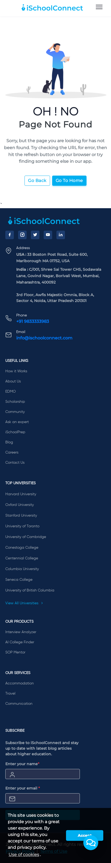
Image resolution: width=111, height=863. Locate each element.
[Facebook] (9, 235)
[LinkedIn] (60, 235)
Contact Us (14, 463)
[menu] (99, 7)
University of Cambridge (25, 537)
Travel (10, 693)
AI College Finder (19, 642)
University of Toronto (22, 526)
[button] (90, 842)
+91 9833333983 (32, 321)
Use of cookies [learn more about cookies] (24, 854)
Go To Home (69, 180)
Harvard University (20, 494)
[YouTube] (48, 235)
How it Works (16, 371)
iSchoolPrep (15, 432)
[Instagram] (22, 235)
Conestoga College (21, 547)
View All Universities (24, 603)
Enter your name (22, 763)
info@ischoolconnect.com (44, 337)
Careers (11, 452)
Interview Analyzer (20, 632)
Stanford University (21, 515)
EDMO (10, 391)
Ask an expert (17, 422)
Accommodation (19, 683)
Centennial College (21, 558)
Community (15, 412)
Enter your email (22, 788)
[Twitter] (35, 235)
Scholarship (15, 402)
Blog (9, 442)
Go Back (37, 180)
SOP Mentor (15, 652)
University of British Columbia (29, 590)
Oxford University (19, 505)
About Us (13, 381)
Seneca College (18, 580)
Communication (18, 704)
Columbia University (22, 569)
